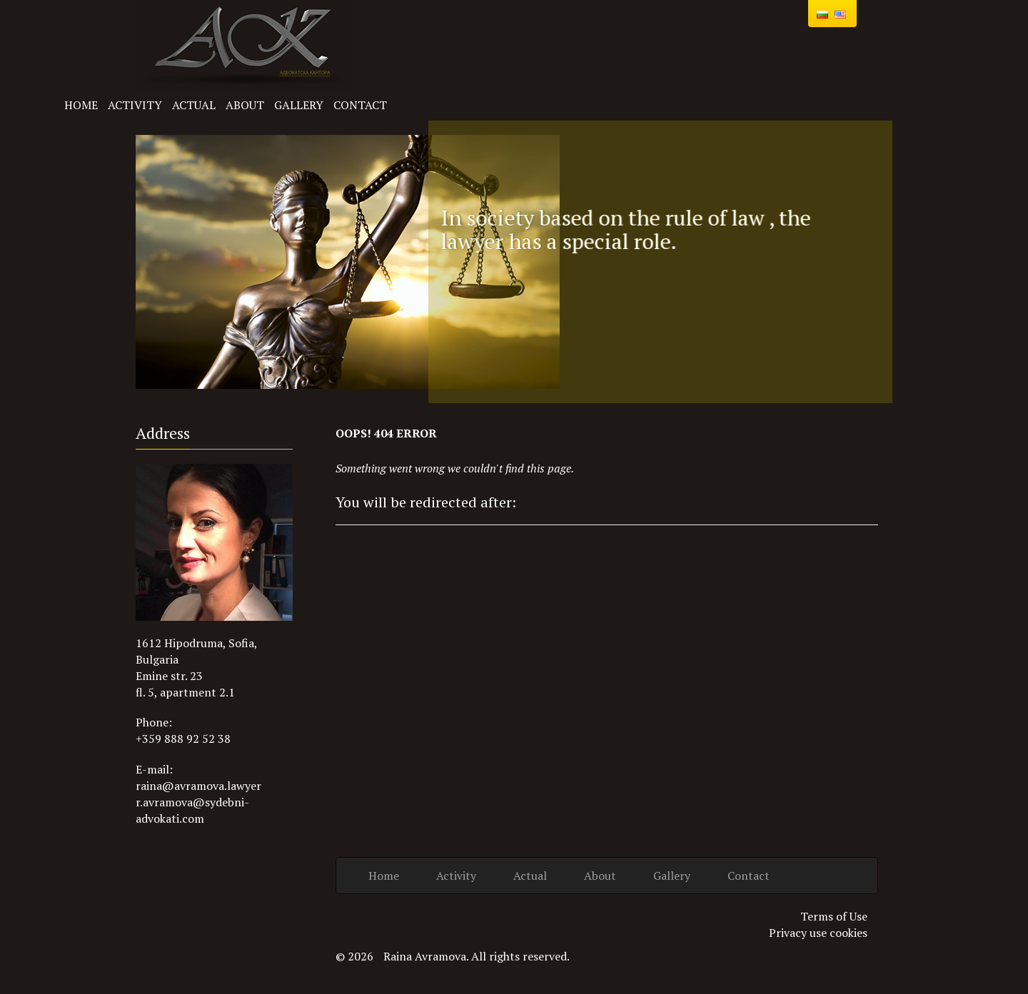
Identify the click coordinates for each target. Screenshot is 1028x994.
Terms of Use (833, 916)
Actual (194, 105)
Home (81, 105)
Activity (135, 105)
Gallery (298, 105)
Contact (360, 105)
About (245, 105)
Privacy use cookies (818, 932)
